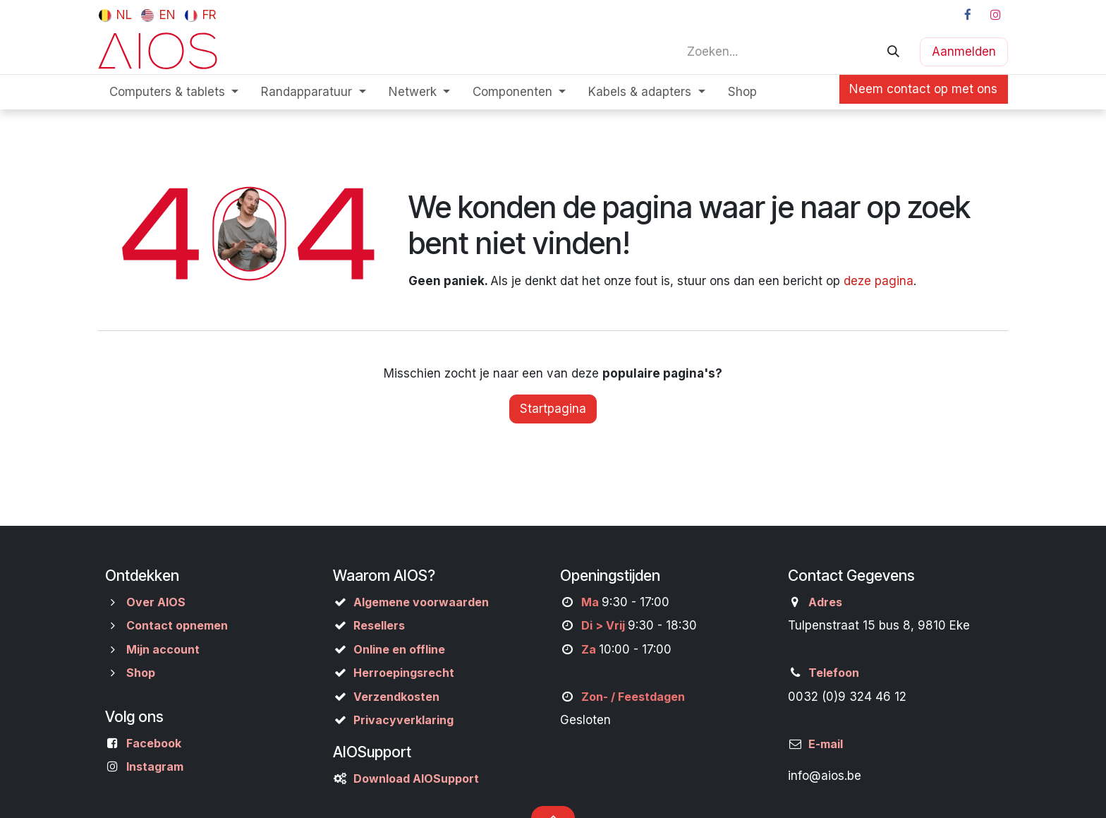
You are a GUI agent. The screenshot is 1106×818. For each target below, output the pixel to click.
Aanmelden (964, 51)
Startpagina (553, 409)
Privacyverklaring (403, 720)
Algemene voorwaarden (421, 602)
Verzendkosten (396, 697)
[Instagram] (995, 15)
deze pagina (878, 281)
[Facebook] (968, 15)
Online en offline (399, 649)
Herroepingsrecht (403, 673)
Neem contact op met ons (923, 89)
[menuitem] (115, 15)
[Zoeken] (893, 51)
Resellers (379, 625)
